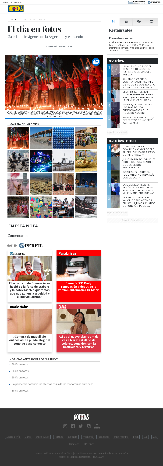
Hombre (72, 436)
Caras (28, 436)
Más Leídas (116, 61)
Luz (145, 436)
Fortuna (58, 436)
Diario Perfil (13, 436)
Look (136, 436)
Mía (154, 436)
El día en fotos (20, 364)
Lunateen (74, 444)
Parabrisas (103, 436)
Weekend (87, 436)
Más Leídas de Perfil (123, 141)
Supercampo (121, 436)
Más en (24, 245)
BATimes (89, 444)
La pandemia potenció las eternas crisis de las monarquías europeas (52, 384)
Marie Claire (43, 436)
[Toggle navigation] (5, 9)
